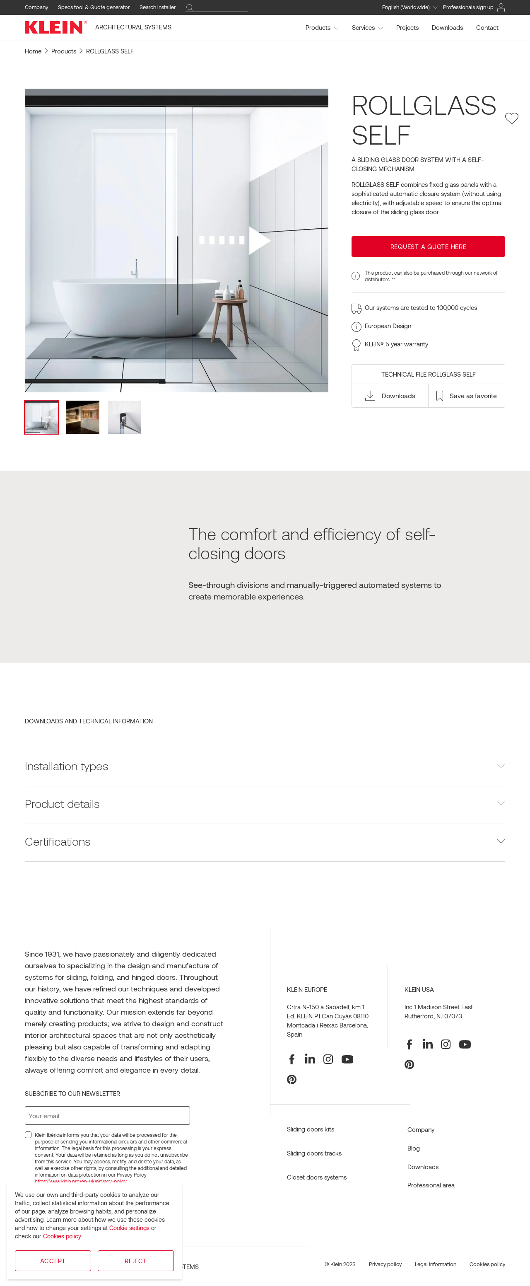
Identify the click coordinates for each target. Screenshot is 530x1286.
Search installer (158, 7)
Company (36, 7)
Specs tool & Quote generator (94, 7)
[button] (390, 395)
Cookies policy (62, 1236)
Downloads (447, 27)
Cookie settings (129, 1227)
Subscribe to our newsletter (72, 1093)
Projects (407, 27)
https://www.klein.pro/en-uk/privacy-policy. (81, 1181)
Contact (487, 27)
